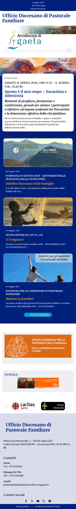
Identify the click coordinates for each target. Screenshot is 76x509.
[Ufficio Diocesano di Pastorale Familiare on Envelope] (49, 501)
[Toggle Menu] (69, 50)
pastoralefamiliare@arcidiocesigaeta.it (26, 484)
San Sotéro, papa (38, 6)
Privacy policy (22, 506)
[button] (5, 406)
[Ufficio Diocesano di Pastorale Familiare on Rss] (43, 501)
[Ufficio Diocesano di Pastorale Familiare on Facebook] (26, 501)
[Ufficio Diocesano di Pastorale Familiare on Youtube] (37, 501)
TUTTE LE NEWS (39, 314)
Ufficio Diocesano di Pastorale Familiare (36, 18)
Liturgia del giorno (38, 9)
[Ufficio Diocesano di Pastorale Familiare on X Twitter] (32, 501)
